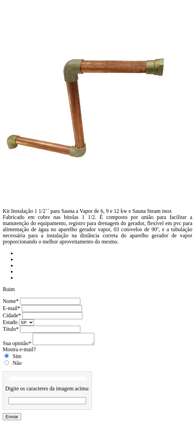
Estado (10, 322)
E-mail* (11, 308)
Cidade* (12, 315)
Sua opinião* (17, 345)
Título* (11, 329)
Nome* (11, 301)
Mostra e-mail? (19, 351)
